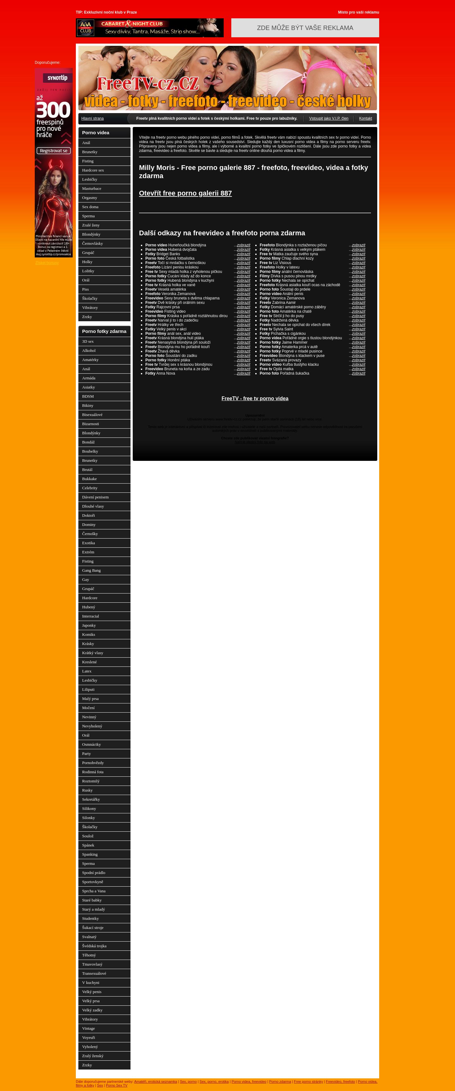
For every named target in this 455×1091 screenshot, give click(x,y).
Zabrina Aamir (312, 302)
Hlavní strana (93, 118)
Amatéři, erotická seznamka (155, 1081)
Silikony (89, 808)
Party (86, 753)
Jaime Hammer (312, 342)
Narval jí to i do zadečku (197, 320)
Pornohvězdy (93, 762)
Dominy (89, 524)
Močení (88, 707)
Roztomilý (91, 781)
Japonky (89, 625)
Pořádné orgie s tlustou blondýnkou (312, 338)
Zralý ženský (93, 1055)
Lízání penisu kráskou (197, 267)
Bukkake (89, 478)
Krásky (88, 643)
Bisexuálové (92, 414)
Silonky (88, 817)
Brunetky (89, 151)
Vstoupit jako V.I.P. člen (329, 118)
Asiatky (88, 387)
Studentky (90, 918)
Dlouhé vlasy (93, 506)
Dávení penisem (95, 497)
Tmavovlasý (92, 964)
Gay (85, 579)
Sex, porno (188, 1081)
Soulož (88, 836)
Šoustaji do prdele (312, 289)
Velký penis (91, 991)
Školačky (89, 298)
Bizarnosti (90, 423)
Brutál (87, 469)
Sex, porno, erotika (214, 1081)
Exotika (88, 542)
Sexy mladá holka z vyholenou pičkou (197, 271)
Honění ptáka (197, 360)
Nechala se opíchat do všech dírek (312, 324)
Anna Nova (197, 373)
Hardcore (89, 597)
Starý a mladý (93, 909)
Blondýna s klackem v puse (312, 355)
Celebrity (89, 487)
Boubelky (90, 451)
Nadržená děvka (312, 320)
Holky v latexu (312, 267)
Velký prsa (91, 1000)
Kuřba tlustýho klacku (312, 364)
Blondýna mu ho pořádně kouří (197, 347)
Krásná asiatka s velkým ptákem (312, 249)
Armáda (88, 378)
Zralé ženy (91, 225)
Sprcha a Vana (94, 891)
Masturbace (91, 188)
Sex (100, 1085)
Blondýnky (91, 234)
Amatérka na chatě (312, 311)
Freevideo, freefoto (340, 1081)
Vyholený (90, 1046)
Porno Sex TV (116, 1085)
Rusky (87, 790)
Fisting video (197, 311)
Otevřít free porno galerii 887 (185, 193)
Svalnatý (89, 936)
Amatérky (90, 359)
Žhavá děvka (197, 351)
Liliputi (88, 689)
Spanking (90, 854)
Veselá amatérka (197, 289)
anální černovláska (312, 271)
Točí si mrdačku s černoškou (197, 263)
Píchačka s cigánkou (312, 333)
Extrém (88, 552)
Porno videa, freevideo (249, 1081)
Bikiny (87, 405)
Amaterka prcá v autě (312, 347)
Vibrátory (90, 307)
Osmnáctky (91, 744)
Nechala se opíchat (312, 280)
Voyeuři (88, 1037)
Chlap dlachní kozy (312, 258)
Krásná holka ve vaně (197, 285)
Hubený (88, 607)
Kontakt (365, 118)
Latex (87, 671)
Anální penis (312, 294)
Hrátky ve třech (197, 324)
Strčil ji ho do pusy (312, 316)
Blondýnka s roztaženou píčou (312, 245)
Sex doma (90, 206)
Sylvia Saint (312, 329)
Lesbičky (89, 179)
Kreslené (89, 662)
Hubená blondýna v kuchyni (197, 280)
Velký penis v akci (197, 329)
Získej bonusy (47, 263)
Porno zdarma (280, 1081)
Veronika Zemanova (197, 294)
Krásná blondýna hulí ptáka (197, 338)
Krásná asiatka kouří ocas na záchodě (312, 285)
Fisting (88, 161)
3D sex (88, 341)
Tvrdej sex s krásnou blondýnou (197, 364)
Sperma (88, 216)
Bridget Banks (197, 254)
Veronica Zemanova (312, 298)
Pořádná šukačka (312, 373)
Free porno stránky (308, 1081)
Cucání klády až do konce (197, 276)
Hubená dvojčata (197, 249)
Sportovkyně (92, 881)
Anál (86, 142)
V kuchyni (90, 982)
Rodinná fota (93, 771)
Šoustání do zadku (197, 355)
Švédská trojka (94, 945)
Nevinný (89, 716)
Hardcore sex (93, 170)
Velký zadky (92, 1010)
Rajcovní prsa (197, 307)
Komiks (88, 634)
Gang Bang (91, 570)
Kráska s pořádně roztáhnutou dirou (197, 316)
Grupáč (88, 252)
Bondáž (88, 442)
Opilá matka (312, 369)
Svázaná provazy (312, 360)
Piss (85, 289)
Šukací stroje (93, 927)
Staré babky (92, 900)
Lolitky (88, 270)
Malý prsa (90, 698)
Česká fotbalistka (197, 258)
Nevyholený (92, 726)
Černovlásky (92, 243)
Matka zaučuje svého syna (312, 254)
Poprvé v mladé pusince (312, 351)
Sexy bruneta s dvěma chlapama (197, 298)
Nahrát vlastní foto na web (255, 442)
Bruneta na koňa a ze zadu (197, 369)
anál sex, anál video (197, 333)
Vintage (88, 1028)
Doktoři (88, 515)
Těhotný (89, 955)
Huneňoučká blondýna (197, 245)
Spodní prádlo (93, 872)
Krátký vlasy (92, 652)
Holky (87, 261)
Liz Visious (312, 263)
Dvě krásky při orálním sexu (197, 302)
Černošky (90, 533)
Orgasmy (89, 197)
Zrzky (87, 316)
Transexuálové (94, 973)
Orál (85, 280)
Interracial (90, 616)
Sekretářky (91, 799)
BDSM (88, 396)
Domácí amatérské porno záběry (312, 307)
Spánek (88, 845)
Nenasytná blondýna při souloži (197, 342)
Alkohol (89, 350)
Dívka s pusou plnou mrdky (312, 276)
